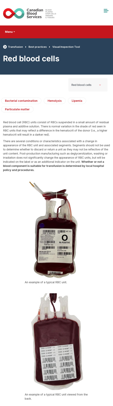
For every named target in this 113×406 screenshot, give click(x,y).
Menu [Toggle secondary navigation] (9, 31)
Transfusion (15, 46)
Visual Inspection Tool (66, 46)
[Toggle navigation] (106, 10)
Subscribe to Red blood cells (4, 404)
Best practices (38, 46)
